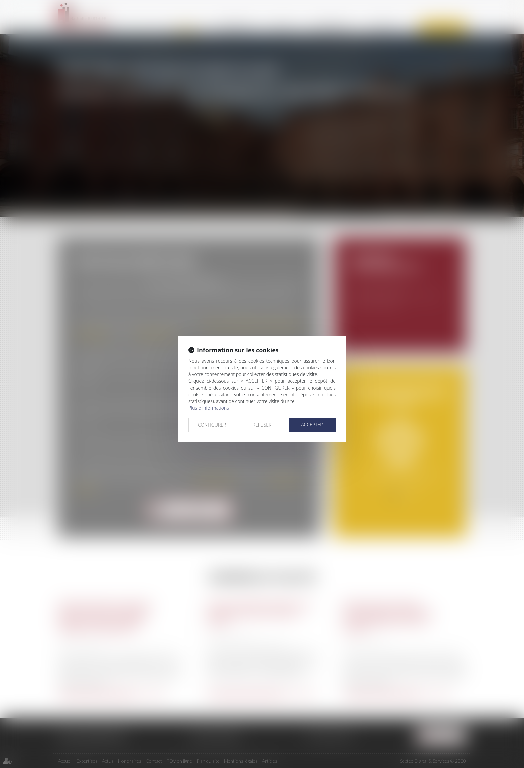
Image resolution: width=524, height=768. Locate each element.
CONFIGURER (212, 425)
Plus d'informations (208, 408)
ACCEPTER (312, 424)
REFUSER (262, 425)
